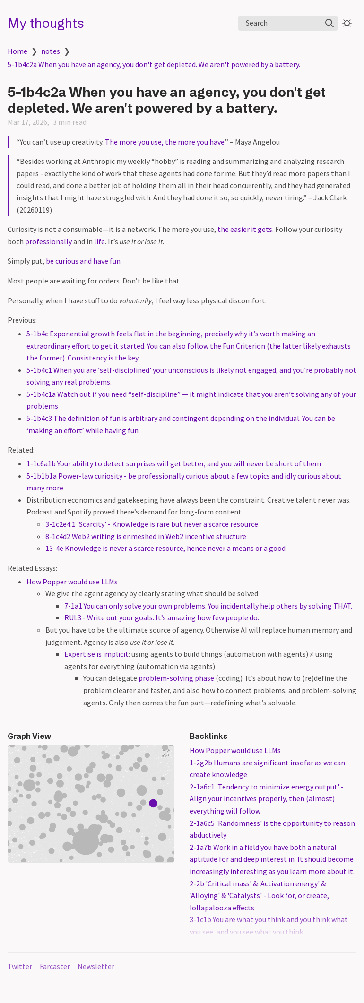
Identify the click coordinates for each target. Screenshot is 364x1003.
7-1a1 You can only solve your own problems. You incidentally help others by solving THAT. (208, 605)
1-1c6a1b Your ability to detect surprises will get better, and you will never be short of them (173, 463)
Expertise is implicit (96, 654)
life (99, 241)
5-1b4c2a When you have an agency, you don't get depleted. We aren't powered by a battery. (154, 64)
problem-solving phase (176, 678)
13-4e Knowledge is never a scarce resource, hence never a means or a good (165, 548)
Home (17, 51)
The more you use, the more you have (165, 141)
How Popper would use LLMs (72, 581)
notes (50, 51)
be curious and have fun (83, 261)
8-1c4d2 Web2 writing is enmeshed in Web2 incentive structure (145, 536)
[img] (329, 23)
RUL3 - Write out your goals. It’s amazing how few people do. (161, 617)
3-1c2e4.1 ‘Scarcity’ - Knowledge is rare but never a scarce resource (151, 524)
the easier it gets (244, 229)
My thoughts (46, 23)
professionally (48, 241)
